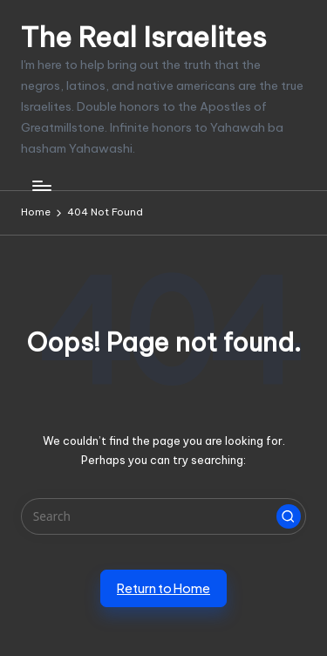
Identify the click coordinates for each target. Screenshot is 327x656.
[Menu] (41, 185)
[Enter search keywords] (163, 516)
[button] (288, 516)
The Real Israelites (144, 37)
